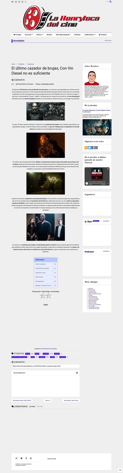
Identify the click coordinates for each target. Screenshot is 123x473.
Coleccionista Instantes (94, 294)
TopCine (96, 221)
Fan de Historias (92, 296)
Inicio (47, 400)
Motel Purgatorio (92, 300)
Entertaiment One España (49, 348)
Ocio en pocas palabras (94, 304)
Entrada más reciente (22, 400)
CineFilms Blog (92, 292)
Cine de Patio (91, 291)
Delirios (90, 295)
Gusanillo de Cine (93, 298)
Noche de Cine (92, 302)
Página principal (51, 458)
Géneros (39, 34)
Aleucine (90, 288)
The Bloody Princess (93, 307)
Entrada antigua (71, 400)
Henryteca (31, 64)
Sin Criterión (91, 306)
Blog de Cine (91, 290)
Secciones (29, 34)
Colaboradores (90, 34)
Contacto (103, 34)
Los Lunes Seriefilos (93, 299)
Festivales (77, 34)
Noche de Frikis (92, 303)
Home (13, 64)
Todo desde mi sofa (93, 308)
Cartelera (21, 64)
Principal (17, 34)
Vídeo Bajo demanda (63, 34)
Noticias (49, 34)
